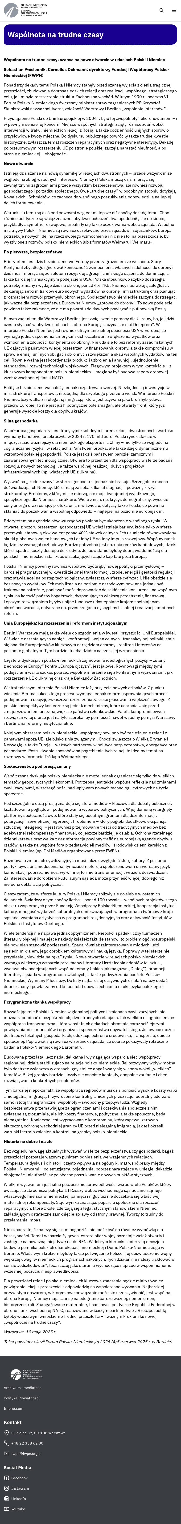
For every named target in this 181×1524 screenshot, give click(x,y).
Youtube (14, 1509)
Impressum (13, 1408)
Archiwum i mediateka (23, 1387)
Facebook (16, 1478)
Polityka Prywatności (21, 1398)
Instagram (16, 1488)
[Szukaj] (161, 10)
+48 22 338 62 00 (23, 1443)
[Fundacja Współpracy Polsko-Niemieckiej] (25, 10)
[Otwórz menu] (174, 10)
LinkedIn (15, 1498)
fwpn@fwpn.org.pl (22, 1453)
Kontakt (13, 1422)
